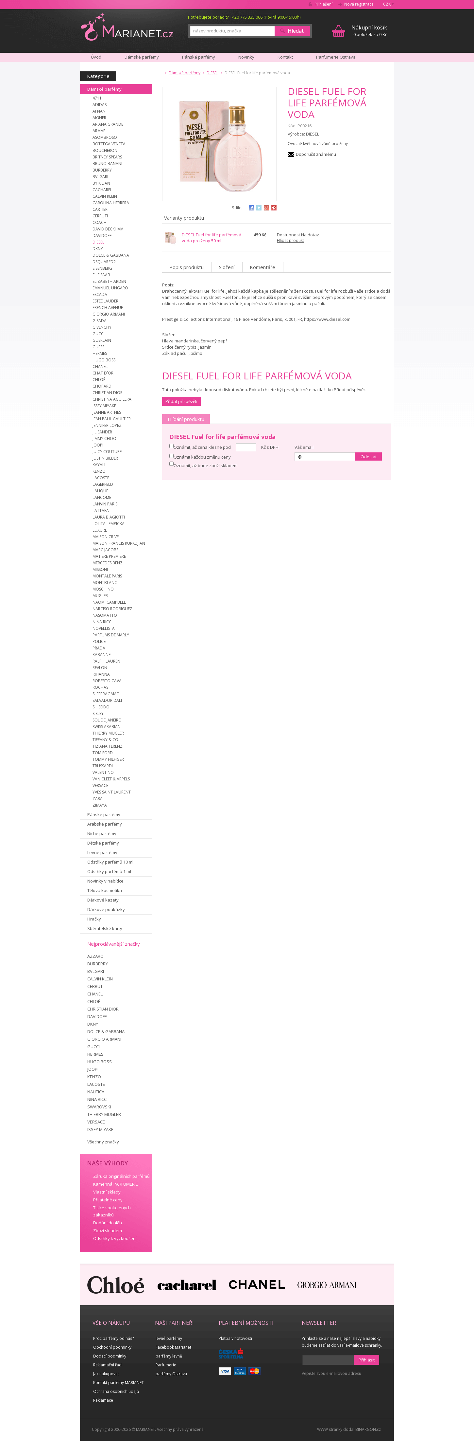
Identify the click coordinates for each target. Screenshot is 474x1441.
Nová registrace (359, 4)
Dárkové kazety (103, 900)
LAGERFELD (103, 484)
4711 (97, 98)
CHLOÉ (99, 379)
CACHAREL (102, 189)
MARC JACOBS (105, 550)
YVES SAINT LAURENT (112, 792)
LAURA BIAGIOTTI (109, 517)
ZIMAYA (100, 805)
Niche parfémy (101, 833)
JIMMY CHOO (104, 438)
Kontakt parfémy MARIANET (118, 1382)
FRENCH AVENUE (108, 307)
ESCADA (100, 294)
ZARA (98, 798)
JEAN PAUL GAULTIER (112, 419)
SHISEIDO (101, 707)
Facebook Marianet (173, 1347)
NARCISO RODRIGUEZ (112, 608)
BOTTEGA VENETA (109, 144)
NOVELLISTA (104, 628)
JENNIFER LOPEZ (107, 425)
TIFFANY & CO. (106, 739)
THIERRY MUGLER (108, 733)
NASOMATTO (105, 615)
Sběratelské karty (104, 928)
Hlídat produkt (290, 240)
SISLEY (98, 713)
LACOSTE (101, 478)
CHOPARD (102, 386)
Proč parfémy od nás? (113, 1338)
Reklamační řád (107, 1365)
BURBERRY (102, 170)
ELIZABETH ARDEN (109, 281)
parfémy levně (169, 1356)
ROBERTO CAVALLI (110, 681)
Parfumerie (166, 1365)
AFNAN (99, 111)
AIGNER (99, 117)
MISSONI (100, 569)
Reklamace (103, 1400)
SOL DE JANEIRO (107, 720)
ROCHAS (100, 687)
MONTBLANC (105, 582)
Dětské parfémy (103, 843)
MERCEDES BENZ (108, 563)
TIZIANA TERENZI (108, 746)
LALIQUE (100, 491)
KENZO (99, 471)
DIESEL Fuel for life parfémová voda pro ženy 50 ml (211, 238)
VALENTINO (103, 772)
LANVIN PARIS (105, 504)
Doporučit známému (316, 154)
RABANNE (101, 654)
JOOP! (98, 445)
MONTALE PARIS (107, 576)
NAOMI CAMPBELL (109, 602)
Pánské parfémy (103, 814)
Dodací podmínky (109, 1356)
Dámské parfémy (104, 89)
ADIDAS (100, 104)
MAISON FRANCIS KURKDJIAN (119, 543)
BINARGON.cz (368, 1429)
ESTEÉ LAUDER (105, 301)
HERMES (100, 353)
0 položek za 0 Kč (369, 30)
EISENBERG (102, 268)
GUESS (98, 347)
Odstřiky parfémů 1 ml (109, 871)
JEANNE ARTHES (107, 412)
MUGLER (100, 595)
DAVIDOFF (102, 235)
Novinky (246, 57)
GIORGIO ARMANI (109, 314)
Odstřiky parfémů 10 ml (110, 862)
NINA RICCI (102, 622)
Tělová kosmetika (104, 890)
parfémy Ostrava (171, 1374)
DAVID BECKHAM (108, 229)
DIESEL (98, 242)
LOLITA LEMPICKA (109, 523)
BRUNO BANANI (107, 163)
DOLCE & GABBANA (111, 255)
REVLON (100, 667)
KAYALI (99, 464)
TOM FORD (103, 753)
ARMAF (99, 131)
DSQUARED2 (104, 261)
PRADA (99, 648)
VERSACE (100, 785)
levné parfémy (169, 1338)
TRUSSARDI (103, 766)
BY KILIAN (101, 183)
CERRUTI (100, 216)
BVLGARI (100, 176)
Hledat (296, 30)
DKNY (98, 248)
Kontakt (285, 57)
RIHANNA (101, 674)
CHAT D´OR (103, 373)
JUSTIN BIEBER (105, 458)
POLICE (99, 641)
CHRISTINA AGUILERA (112, 399)
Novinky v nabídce (105, 881)
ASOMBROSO (105, 137)
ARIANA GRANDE (108, 124)
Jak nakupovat (106, 1374)
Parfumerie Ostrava (336, 57)
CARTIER (100, 209)
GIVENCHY (102, 327)
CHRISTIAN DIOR (108, 392)
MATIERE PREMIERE (109, 556)
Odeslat (369, 457)
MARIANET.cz (127, 26)
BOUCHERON (105, 150)
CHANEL (100, 366)
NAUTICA (95, 1092)
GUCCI (99, 334)
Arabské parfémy (104, 824)
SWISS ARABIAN (107, 726)
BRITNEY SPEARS (107, 157)
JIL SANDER (102, 432)
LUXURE (100, 530)
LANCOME (102, 497)
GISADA (100, 320)
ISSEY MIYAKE (104, 406)
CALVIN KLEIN (105, 196)
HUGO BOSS (104, 360)
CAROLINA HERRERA (111, 203)
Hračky (94, 919)
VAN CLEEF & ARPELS (111, 779)
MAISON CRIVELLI (108, 536)
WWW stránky (329, 1429)
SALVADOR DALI (107, 700)
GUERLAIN (102, 340)
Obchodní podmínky (112, 1347)
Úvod (96, 57)
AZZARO (95, 956)
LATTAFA (101, 510)
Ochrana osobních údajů (116, 1391)
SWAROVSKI (99, 1107)
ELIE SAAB (101, 275)
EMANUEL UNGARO (110, 288)
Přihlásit (367, 1360)
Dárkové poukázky (106, 909)
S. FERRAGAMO (106, 694)
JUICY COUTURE (107, 451)
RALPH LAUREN (106, 661)
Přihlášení (323, 4)
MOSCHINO (103, 589)
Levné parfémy (102, 852)
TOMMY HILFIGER (108, 759)
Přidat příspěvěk (181, 401)
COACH (100, 222)
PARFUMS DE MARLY (111, 635)
